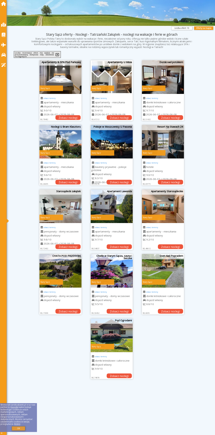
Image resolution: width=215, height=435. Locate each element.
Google (14, 407)
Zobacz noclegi (68, 118)
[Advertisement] (111, 411)
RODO (17, 424)
